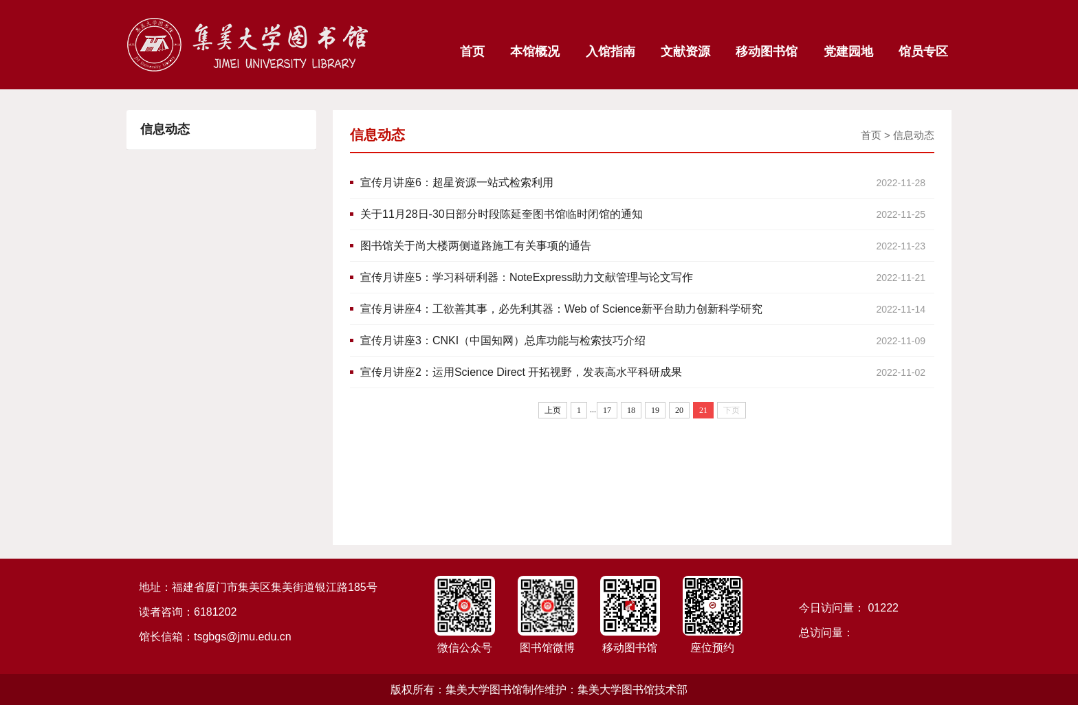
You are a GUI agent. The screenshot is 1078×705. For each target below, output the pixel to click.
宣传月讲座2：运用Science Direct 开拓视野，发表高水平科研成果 (647, 372)
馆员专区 (923, 51)
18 (631, 410)
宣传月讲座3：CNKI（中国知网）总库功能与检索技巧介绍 (647, 341)
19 (655, 410)
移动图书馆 (767, 51)
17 (607, 410)
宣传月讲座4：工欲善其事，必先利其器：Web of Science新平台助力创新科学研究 (647, 309)
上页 (552, 410)
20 (679, 410)
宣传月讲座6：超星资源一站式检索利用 (647, 183)
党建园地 (848, 51)
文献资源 (685, 51)
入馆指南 (610, 51)
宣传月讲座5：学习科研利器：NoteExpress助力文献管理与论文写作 (647, 277)
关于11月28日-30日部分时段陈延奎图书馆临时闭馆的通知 (647, 214)
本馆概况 (535, 51)
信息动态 (913, 135)
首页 (472, 51)
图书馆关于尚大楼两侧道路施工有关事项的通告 (647, 246)
